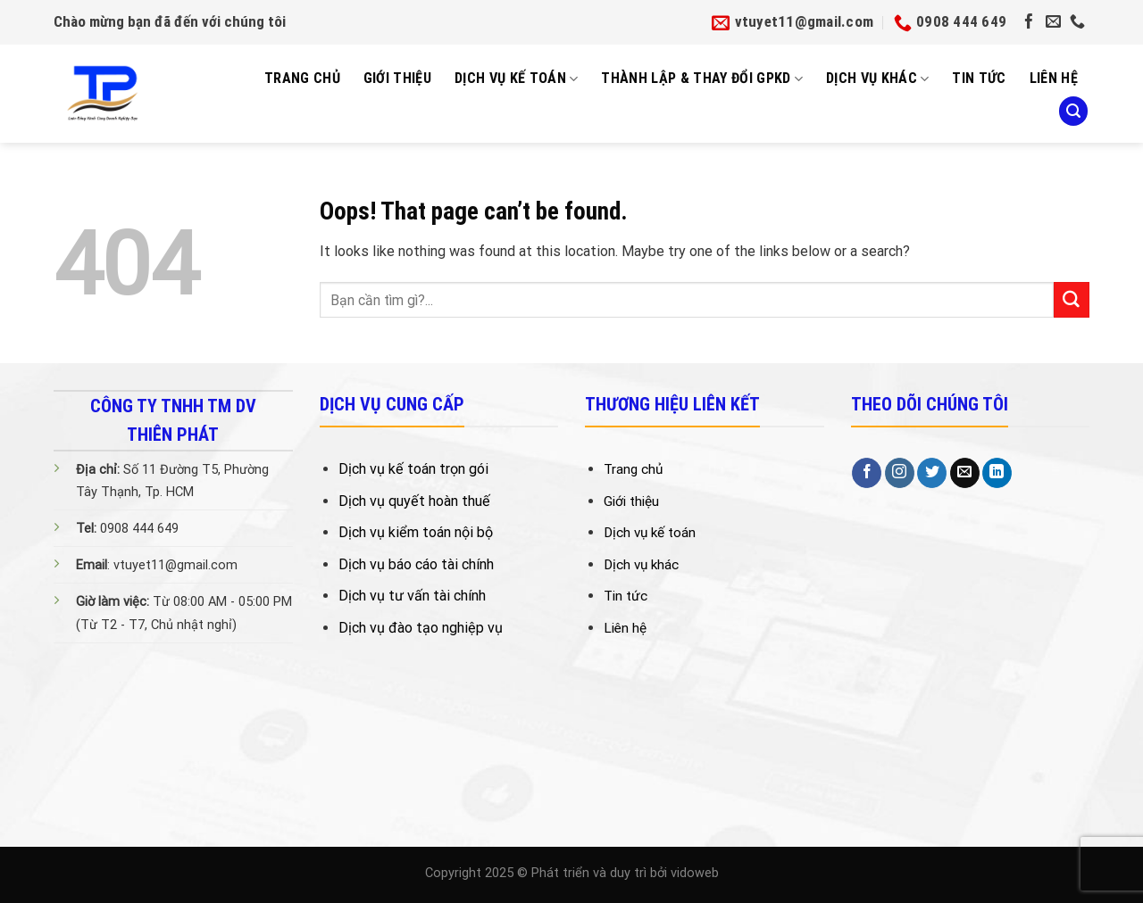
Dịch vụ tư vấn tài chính (412, 595)
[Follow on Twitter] (932, 473)
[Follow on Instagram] (899, 473)
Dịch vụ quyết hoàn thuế (414, 501)
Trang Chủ (302, 78)
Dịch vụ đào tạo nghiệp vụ (420, 627)
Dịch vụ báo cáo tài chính (416, 564)
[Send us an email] (1053, 22)
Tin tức (978, 78)
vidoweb (695, 873)
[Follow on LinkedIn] (997, 473)
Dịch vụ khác (877, 78)
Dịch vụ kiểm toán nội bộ (415, 532)
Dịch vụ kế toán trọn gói (413, 468)
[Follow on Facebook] (1029, 22)
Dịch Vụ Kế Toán (516, 78)
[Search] (1073, 111)
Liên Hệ (1054, 78)
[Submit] (1071, 300)
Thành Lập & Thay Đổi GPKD (702, 78)
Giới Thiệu (397, 78)
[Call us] (1077, 22)
